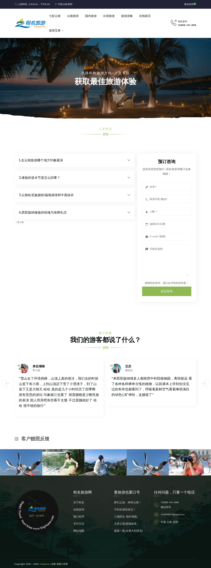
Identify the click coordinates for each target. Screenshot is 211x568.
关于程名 (78, 502)
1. (41, 160)
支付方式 (78, 523)
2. (39, 177)
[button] (5, 383)
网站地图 (78, 530)
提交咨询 (167, 291)
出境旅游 (109, 16)
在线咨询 (78, 509)
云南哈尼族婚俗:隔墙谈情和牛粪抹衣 (47, 195)
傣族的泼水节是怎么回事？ (41, 178)
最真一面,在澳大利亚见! (128, 530)
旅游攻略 (127, 16)
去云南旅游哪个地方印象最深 (42, 160)
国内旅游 (91, 16)
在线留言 (145, 16)
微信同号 (166, 507)
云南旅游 (73, 16)
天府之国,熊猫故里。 (126, 523)
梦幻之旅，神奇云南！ (127, 502)
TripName (44, 564)
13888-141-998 (187, 25)
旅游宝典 (55, 30)
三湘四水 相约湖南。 (127, 516)
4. (43, 212)
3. (46, 195)
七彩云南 (55, 16)
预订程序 (78, 516)
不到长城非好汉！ (125, 509)
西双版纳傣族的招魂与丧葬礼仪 (44, 212)
